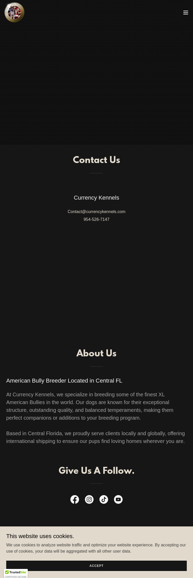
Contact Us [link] (96, 542)
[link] (14, 12)
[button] (186, 12)
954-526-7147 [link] (96, 219)
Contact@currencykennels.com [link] (97, 211)
